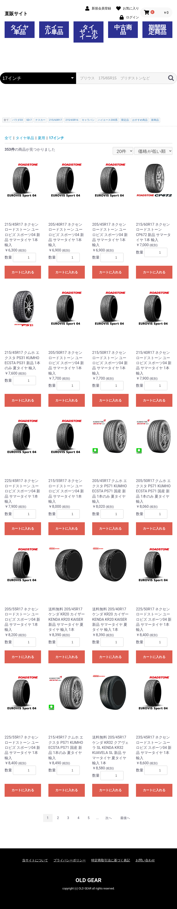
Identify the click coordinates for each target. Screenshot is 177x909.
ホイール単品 (54, 29)
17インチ (56, 138)
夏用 (41, 138)
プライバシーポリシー (69, 860)
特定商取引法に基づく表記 (110, 860)
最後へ (125, 818)
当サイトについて (35, 860)
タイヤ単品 (19, 29)
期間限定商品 (157, 29)
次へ (108, 818)
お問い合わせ (145, 860)
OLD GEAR (88, 880)
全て (8, 138)
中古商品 (123, 29)
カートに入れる (23, 272)
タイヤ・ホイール (88, 32)
